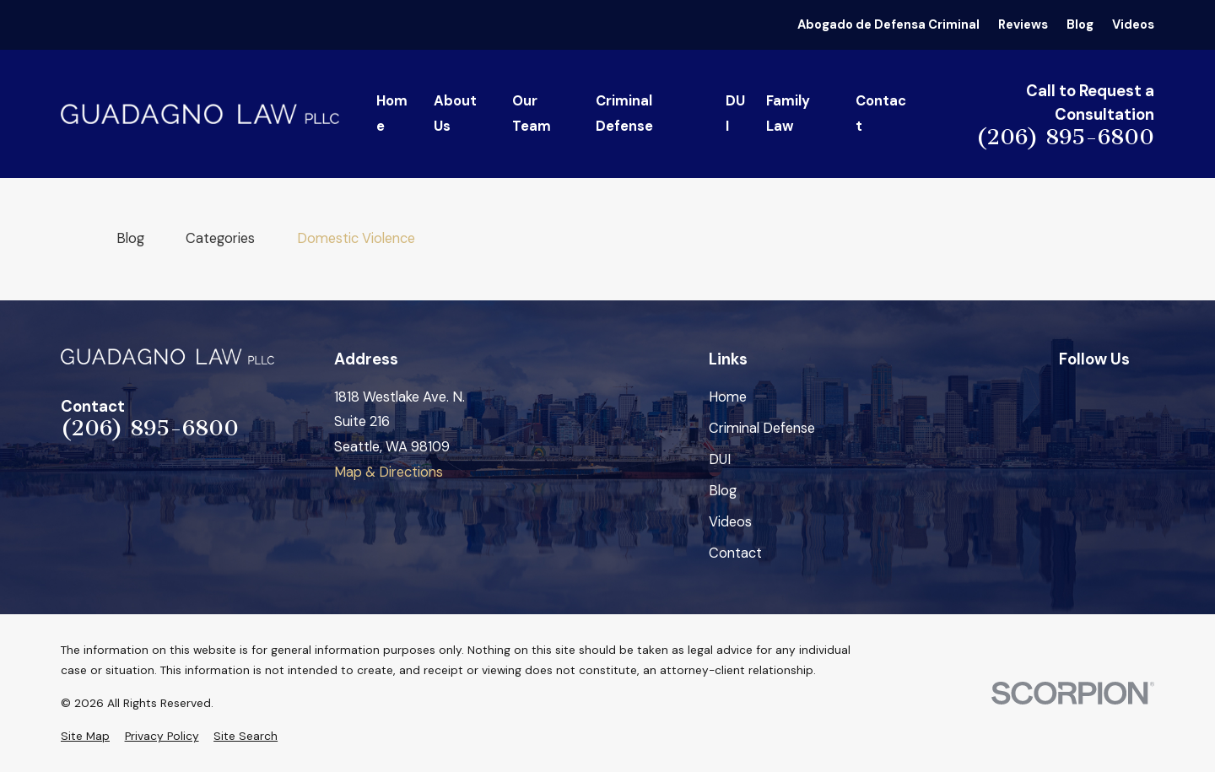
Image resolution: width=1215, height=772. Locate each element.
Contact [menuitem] (881, 113)
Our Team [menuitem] (531, 113)
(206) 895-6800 (1065, 137)
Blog (1080, 24)
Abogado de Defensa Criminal (888, 24)
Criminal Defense (762, 428)
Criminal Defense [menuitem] (624, 113)
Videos (1133, 24)
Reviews (1023, 24)
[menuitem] (85, 736)
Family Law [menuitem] (788, 113)
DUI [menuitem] (735, 113)
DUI (720, 459)
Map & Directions (388, 472)
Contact (735, 553)
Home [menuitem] (392, 113)
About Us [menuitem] (455, 113)
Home (728, 397)
